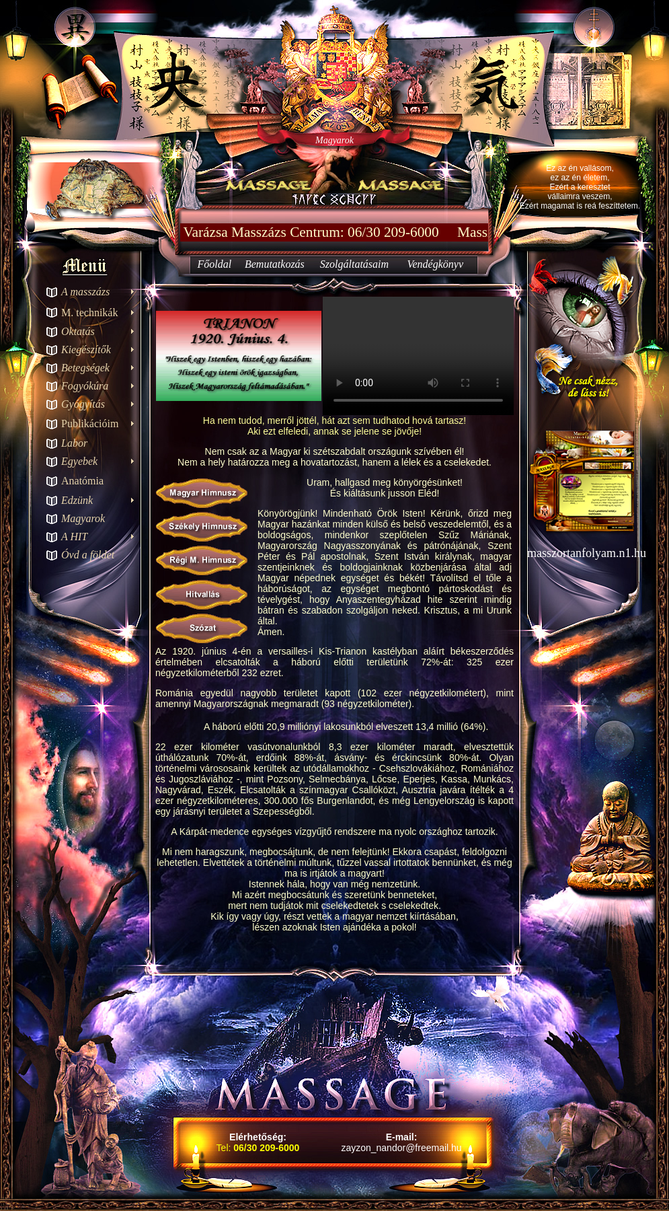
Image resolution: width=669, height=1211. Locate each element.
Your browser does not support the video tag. (418, 356)
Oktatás (78, 331)
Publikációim (89, 423)
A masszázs (85, 291)
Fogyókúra (84, 386)
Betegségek (85, 367)
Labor (74, 443)
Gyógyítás (83, 404)
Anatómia (82, 480)
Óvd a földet (87, 554)
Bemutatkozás (275, 264)
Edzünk (77, 500)
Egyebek (79, 461)
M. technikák (89, 312)
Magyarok (83, 518)
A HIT (74, 536)
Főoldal (214, 264)
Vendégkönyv (435, 264)
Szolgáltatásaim (354, 264)
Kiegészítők (86, 349)
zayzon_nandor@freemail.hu (401, 1147)
